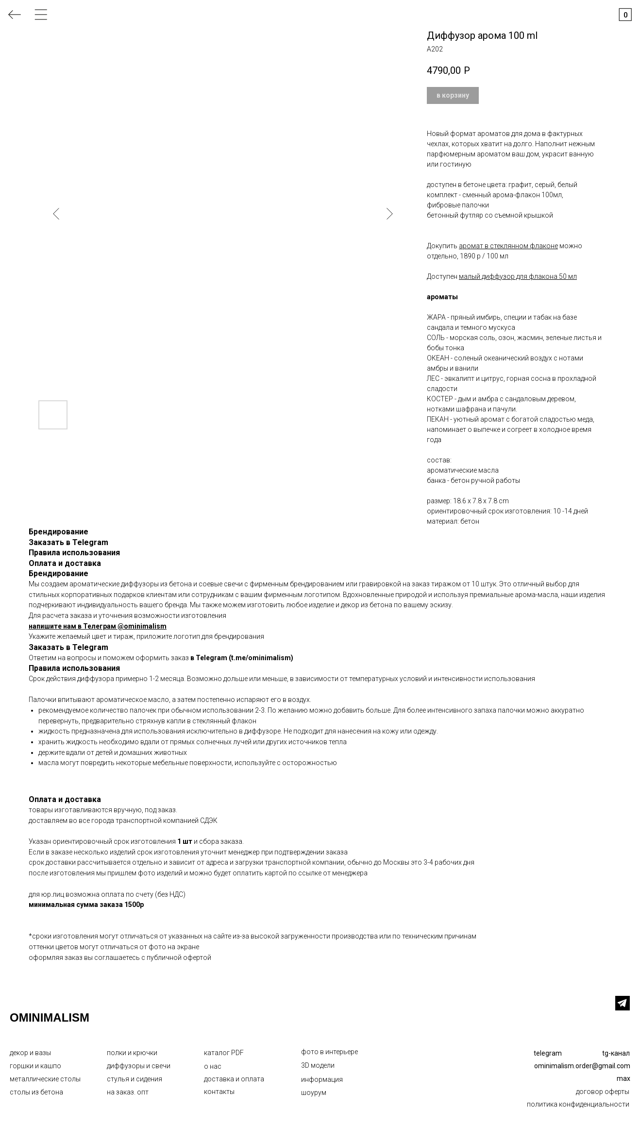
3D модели (318, 1065)
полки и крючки (132, 1053)
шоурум (313, 1092)
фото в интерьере (329, 1052)
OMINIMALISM (49, 1017)
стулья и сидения (134, 1079)
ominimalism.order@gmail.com (582, 1066)
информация (322, 1079)
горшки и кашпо (35, 1066)
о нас (212, 1066)
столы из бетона (36, 1092)
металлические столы (45, 1079)
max (623, 1078)
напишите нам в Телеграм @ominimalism (98, 626)
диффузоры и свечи (138, 1066)
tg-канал (616, 1053)
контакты (219, 1091)
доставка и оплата (234, 1079)
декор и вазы (30, 1053)
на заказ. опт (128, 1092)
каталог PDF (224, 1053)
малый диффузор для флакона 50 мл (518, 276)
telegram (548, 1053)
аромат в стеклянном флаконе (508, 246)
